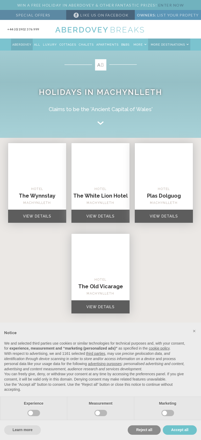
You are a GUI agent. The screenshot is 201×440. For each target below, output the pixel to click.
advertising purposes (105, 364)
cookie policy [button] (159, 348)
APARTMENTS (107, 44)
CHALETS (86, 44)
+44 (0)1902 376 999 (23, 29)
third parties (95, 353)
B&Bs (125, 44)
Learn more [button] (22, 430)
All (37, 44)
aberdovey (21, 44)
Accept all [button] (179, 430)
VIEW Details (37, 216)
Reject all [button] (144, 430)
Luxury (50, 44)
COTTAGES (67, 44)
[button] (139, 44)
